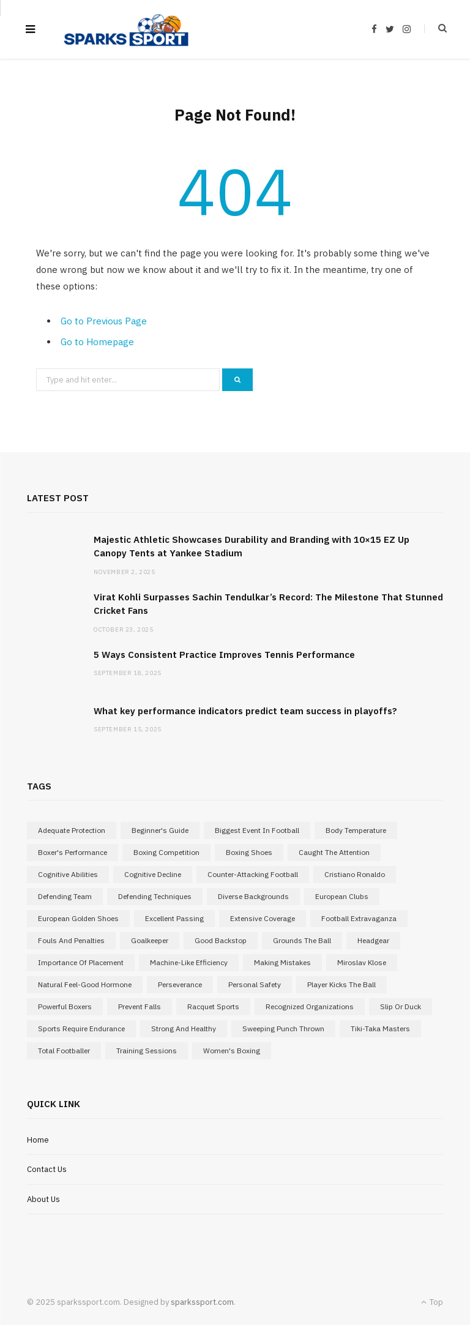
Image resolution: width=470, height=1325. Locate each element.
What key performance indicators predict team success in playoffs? (245, 711)
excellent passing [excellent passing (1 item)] (174, 918)
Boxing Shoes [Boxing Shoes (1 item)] (249, 852)
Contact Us (47, 1169)
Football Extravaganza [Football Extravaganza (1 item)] (359, 918)
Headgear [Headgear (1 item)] (373, 940)
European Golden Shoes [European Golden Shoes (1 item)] (78, 918)
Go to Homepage (97, 342)
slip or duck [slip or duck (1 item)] (400, 1006)
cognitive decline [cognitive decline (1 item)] (152, 874)
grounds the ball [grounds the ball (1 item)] (302, 940)
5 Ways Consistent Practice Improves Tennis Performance (224, 654)
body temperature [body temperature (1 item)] (356, 830)
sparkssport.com (202, 1302)
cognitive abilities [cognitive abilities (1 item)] (68, 874)
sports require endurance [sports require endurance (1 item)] (81, 1028)
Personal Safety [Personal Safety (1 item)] (254, 984)
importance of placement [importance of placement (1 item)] (81, 962)
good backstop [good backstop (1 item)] (221, 940)
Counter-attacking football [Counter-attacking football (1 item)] (252, 874)
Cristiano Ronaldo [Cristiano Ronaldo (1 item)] (354, 874)
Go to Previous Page (104, 321)
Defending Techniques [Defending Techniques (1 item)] (155, 896)
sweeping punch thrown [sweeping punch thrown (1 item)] (283, 1028)
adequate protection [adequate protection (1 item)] (71, 830)
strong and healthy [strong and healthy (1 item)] (183, 1028)
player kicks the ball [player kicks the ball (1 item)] (341, 984)
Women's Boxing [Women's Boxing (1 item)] (231, 1050)
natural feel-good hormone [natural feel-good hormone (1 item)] (85, 984)
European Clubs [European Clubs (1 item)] (341, 896)
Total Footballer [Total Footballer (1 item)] (64, 1050)
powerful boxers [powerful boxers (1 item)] (65, 1006)
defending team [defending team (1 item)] (65, 896)
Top (432, 1302)
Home (38, 1140)
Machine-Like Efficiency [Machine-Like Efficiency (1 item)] (189, 962)
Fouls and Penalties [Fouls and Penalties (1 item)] (71, 940)
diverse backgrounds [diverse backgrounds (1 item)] (253, 896)
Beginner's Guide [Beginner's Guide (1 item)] (160, 830)
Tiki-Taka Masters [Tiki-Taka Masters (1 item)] (380, 1028)
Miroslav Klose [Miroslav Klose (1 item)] (361, 962)
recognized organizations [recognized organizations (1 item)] (310, 1006)
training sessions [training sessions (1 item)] (146, 1050)
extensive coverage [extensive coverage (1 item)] (262, 918)
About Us (43, 1199)
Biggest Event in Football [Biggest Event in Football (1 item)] (257, 830)
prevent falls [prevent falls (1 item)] (139, 1006)
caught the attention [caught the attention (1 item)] (334, 852)
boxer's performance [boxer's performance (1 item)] (72, 852)
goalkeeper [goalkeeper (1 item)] (149, 940)
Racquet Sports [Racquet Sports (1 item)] (213, 1006)
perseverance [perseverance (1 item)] (180, 984)
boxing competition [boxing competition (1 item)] (166, 852)
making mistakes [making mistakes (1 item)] (282, 962)
